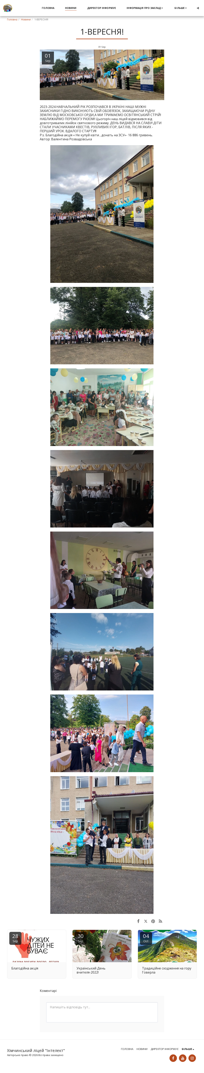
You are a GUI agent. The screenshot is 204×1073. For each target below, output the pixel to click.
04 (146, 937)
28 (15, 937)
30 (81, 937)
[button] (145, 8)
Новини (26, 19)
